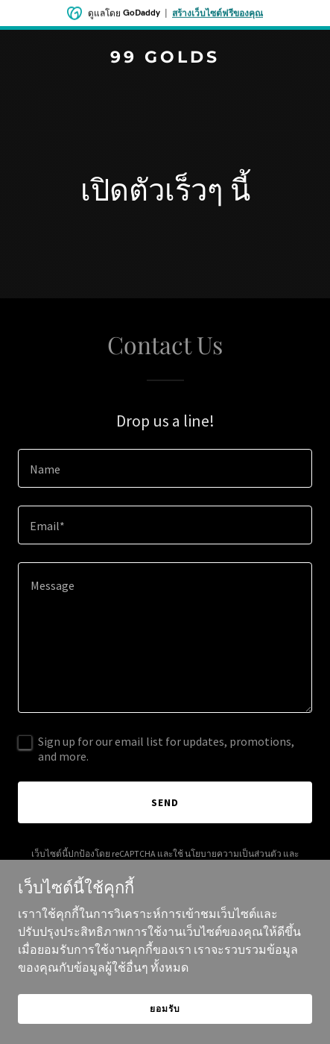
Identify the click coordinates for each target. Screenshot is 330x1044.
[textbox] (165, 468)
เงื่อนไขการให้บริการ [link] (143, 866)
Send (165, 802)
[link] (165, 58)
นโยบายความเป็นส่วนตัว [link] (233, 853)
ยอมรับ (165, 1028)
